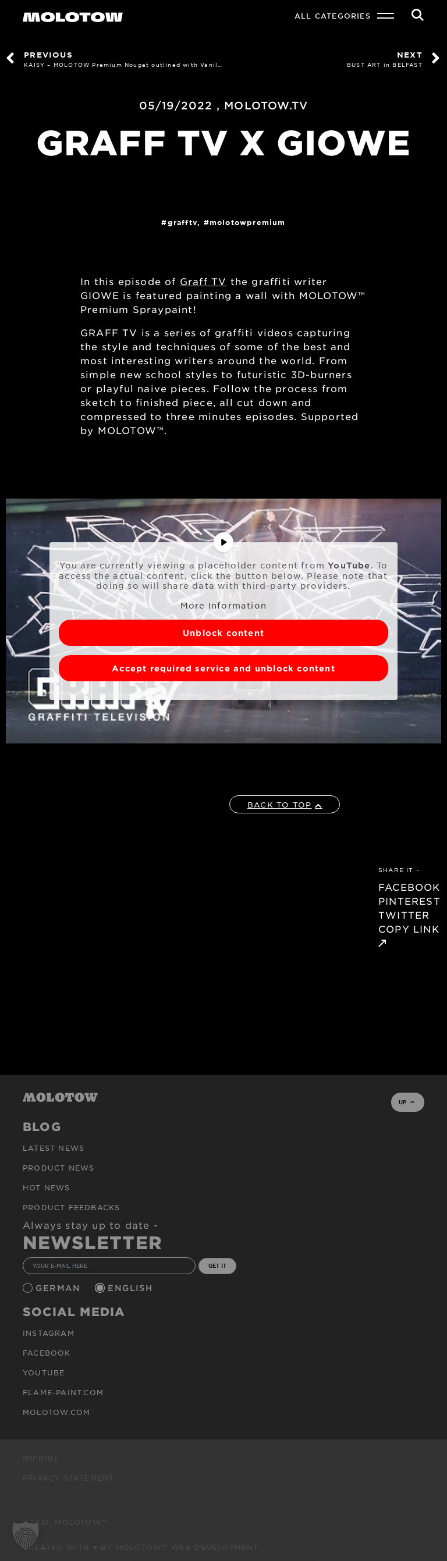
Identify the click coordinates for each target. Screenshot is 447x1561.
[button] (25, 1535)
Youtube (44, 1372)
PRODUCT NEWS (58, 1167)
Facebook (47, 1352)
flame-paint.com (63, 1392)
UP (406, 1101)
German (59, 1288)
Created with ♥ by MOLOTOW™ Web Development (141, 1547)
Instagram (48, 1333)
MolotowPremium (248, 222)
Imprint (41, 1458)
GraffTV (182, 222)
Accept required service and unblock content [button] (223, 668)
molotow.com (56, 1412)
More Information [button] (223, 605)
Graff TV (203, 281)
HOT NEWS (46, 1187)
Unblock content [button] (223, 633)
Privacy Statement (68, 1477)
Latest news (53, 1148)
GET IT (217, 1265)
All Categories (333, 15)
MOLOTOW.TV (266, 105)
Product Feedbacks (71, 1207)
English (131, 1288)
